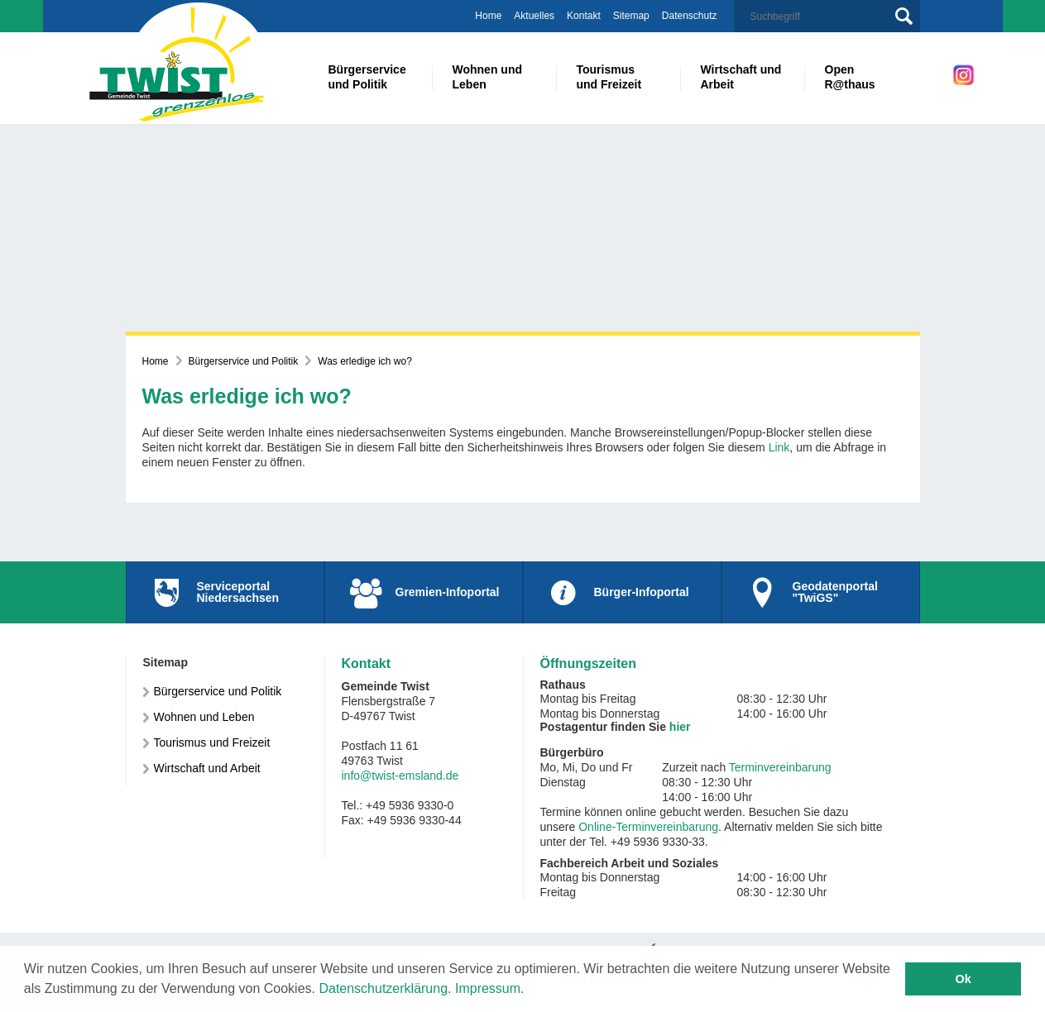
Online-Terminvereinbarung (648, 826)
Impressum (487, 988)
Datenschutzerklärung (383, 988)
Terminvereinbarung (780, 767)
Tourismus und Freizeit (212, 742)
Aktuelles (534, 15)
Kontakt (584, 15)
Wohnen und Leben (204, 716)
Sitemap (631, 15)
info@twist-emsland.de (400, 775)
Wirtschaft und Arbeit (207, 768)
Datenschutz (689, 15)
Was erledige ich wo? (365, 361)
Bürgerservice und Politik (244, 361)
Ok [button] (963, 979)
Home (488, 15)
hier (680, 726)
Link (779, 447)
